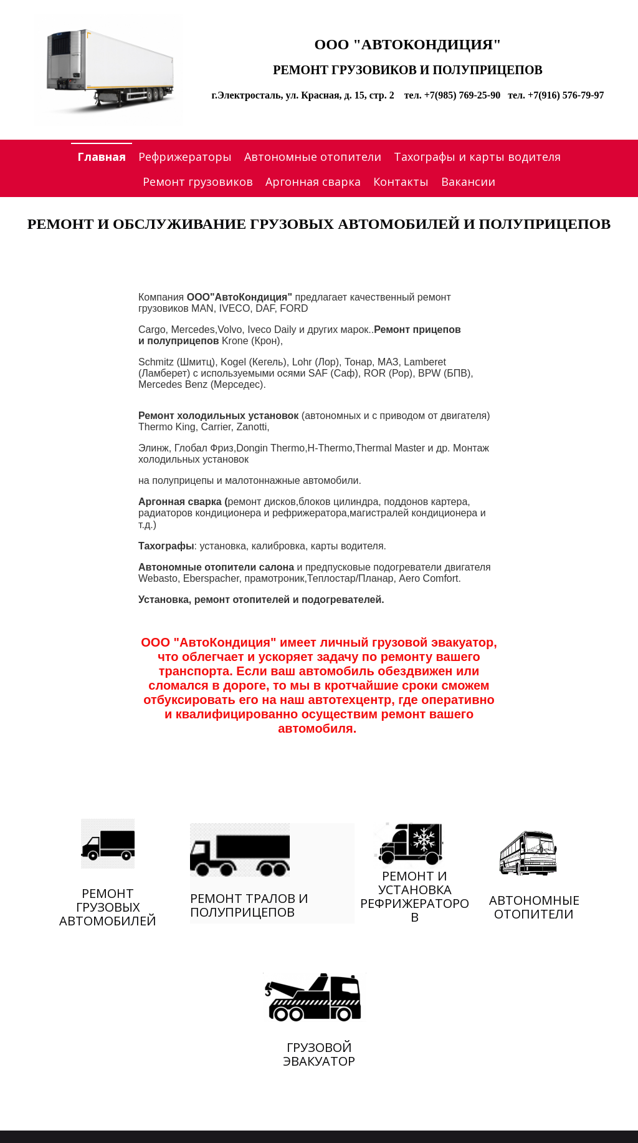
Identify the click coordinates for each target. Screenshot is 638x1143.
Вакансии (468, 181)
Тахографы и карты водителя (477, 156)
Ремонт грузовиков (198, 181)
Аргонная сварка (313, 181)
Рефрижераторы (185, 156)
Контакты (401, 181)
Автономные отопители (312, 156)
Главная (101, 156)
